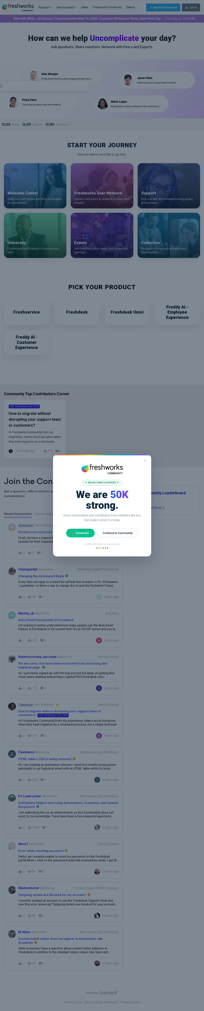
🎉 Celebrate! (80, 533)
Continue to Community (117, 533)
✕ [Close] (145, 461)
